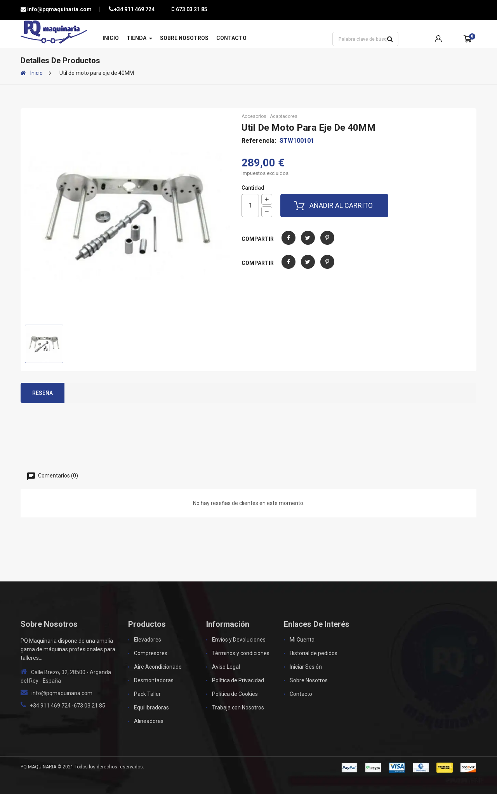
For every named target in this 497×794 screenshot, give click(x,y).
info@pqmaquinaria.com (59, 9)
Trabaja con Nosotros (238, 707)
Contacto (231, 38)
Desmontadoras (154, 680)
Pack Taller (147, 694)
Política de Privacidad (238, 680)
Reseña (42, 393)
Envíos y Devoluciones (239, 640)
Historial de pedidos (313, 653)
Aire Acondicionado (158, 667)
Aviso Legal (226, 667)
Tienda (136, 38)
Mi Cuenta (302, 640)
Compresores (150, 653)
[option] (44, 344)
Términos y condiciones (240, 653)
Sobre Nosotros (184, 38)
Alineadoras (148, 721)
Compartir (288, 243)
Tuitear (308, 243)
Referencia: (259, 140)
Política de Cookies (235, 694)
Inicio (111, 38)
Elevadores (147, 640)
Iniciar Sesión (306, 667)
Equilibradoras (151, 707)
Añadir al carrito (341, 205)
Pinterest (327, 243)
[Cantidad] (250, 205)
